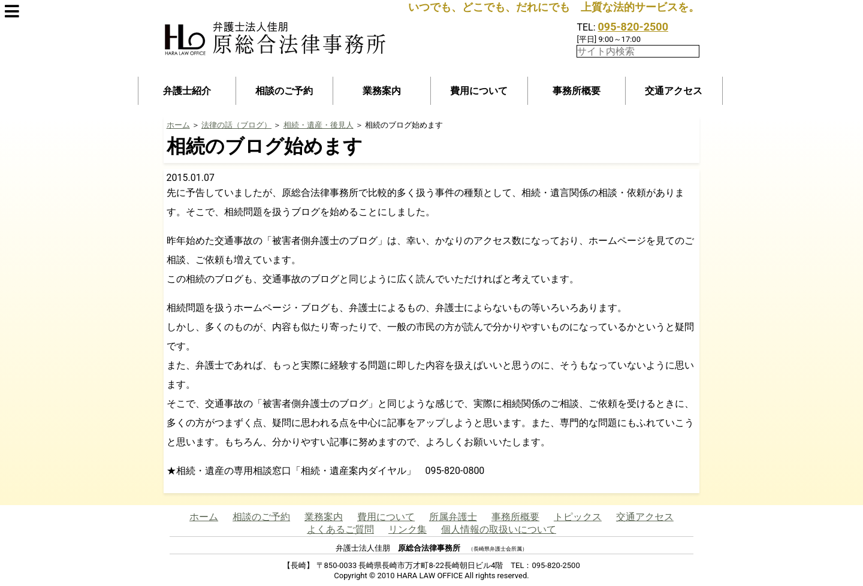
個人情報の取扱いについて (498, 529)
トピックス (578, 516)
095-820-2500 (633, 26)
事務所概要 (577, 90)
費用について (479, 90)
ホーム (178, 124)
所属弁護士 (453, 516)
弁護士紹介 (187, 90)
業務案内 (382, 90)
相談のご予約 (284, 90)
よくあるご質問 (340, 529)
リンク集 (407, 529)
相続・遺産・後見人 (318, 124)
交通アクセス (673, 90)
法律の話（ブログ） (236, 124)
